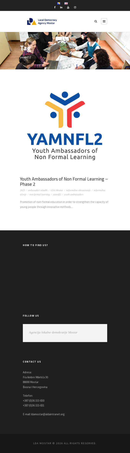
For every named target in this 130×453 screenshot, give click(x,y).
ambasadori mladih (37, 190)
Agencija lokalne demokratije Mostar (53, 332)
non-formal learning (40, 194)
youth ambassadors (73, 194)
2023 (22, 190)
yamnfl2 (57, 194)
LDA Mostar (57, 190)
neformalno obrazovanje (78, 190)
